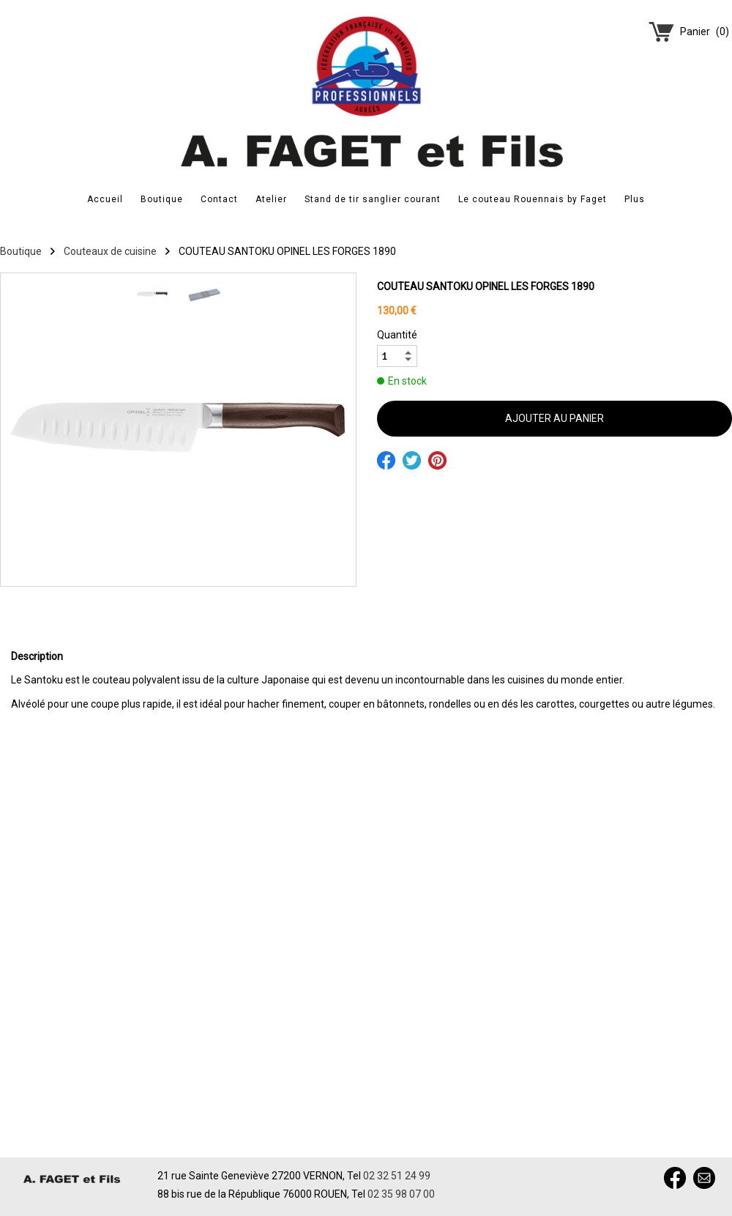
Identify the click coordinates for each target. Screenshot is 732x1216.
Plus (634, 199)
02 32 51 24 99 (396, 1176)
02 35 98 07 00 (401, 1194)
